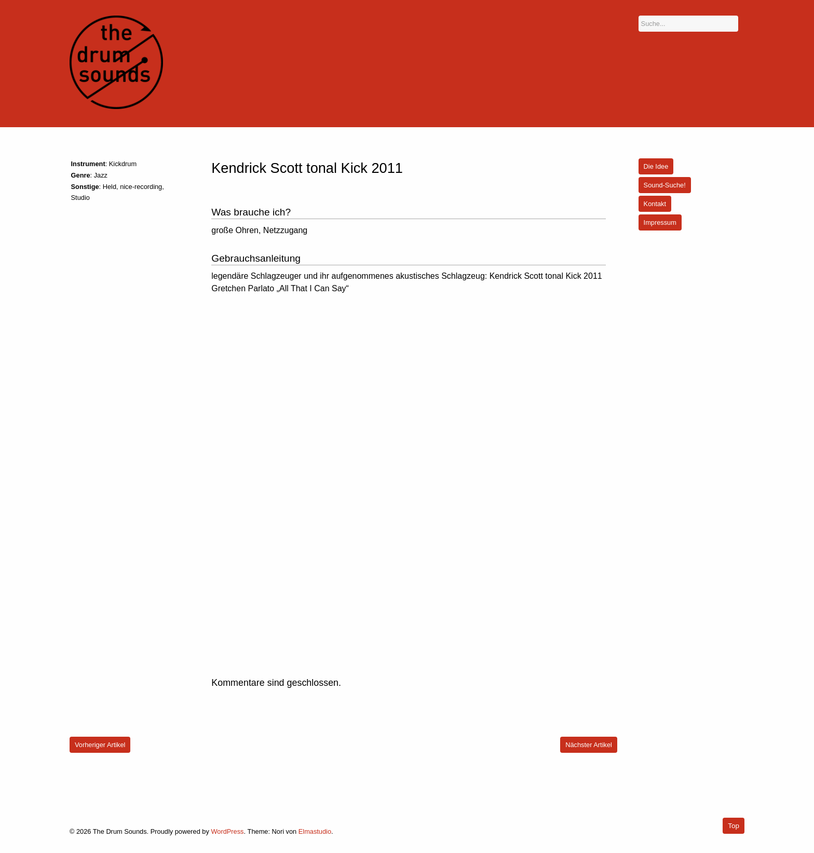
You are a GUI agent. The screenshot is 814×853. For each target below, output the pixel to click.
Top (733, 826)
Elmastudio (315, 831)
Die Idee (656, 166)
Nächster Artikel (588, 745)
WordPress (227, 831)
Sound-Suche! (665, 185)
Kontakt (655, 204)
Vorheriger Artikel (100, 745)
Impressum (660, 222)
